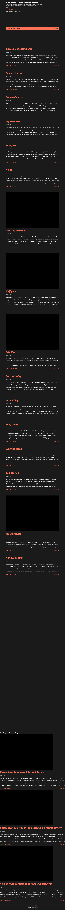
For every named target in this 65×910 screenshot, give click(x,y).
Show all (56, 28)
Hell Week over (14, 557)
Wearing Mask (14, 448)
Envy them (12, 424)
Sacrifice (11, 145)
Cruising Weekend (16, 230)
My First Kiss (13, 121)
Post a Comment (13, 65)
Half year (11, 291)
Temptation (12, 472)
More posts (56, 578)
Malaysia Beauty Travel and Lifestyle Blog (22, 2)
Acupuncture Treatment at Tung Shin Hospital (26, 883)
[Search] (53, 2)
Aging (9, 169)
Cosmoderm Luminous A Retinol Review (22, 772)
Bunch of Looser (15, 97)
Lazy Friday (12, 400)
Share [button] (7, 65)
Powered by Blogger (32, 905)
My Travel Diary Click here (12, 9)
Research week (14, 73)
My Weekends (13, 533)
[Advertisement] (32, 39)
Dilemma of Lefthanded (19, 49)
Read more (56, 65)
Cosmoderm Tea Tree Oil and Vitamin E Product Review (31, 827)
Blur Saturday (13, 376)
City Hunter (12, 352)
